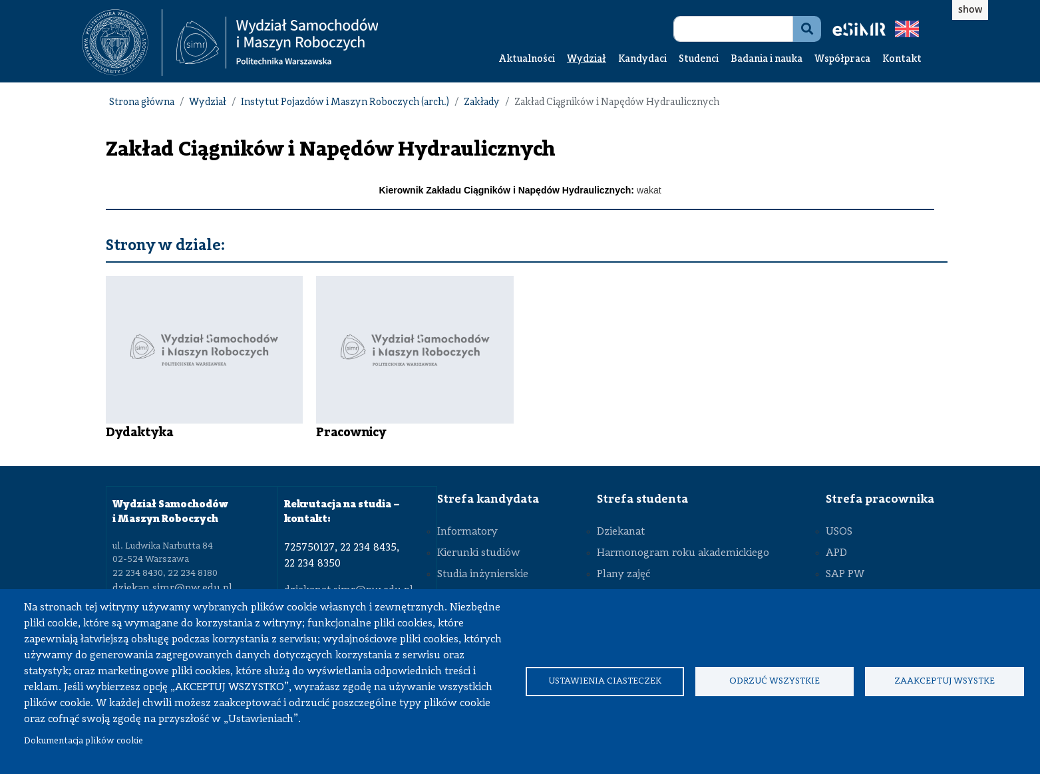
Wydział (586, 59)
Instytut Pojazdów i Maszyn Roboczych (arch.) (345, 103)
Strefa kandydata (488, 499)
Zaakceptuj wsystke (944, 681)
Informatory (467, 532)
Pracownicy (351, 433)
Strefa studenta (642, 499)
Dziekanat (621, 532)
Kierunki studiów (478, 553)
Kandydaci (642, 59)
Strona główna (141, 103)
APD (836, 553)
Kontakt (902, 59)
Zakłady (482, 103)
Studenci (699, 59)
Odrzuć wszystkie (774, 681)
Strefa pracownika (880, 499)
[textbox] (122, 42)
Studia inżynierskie (482, 574)
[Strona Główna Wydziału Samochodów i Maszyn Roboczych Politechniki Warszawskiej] (277, 43)
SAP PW (845, 574)
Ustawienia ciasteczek (604, 681)
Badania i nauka (766, 59)
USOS (839, 532)
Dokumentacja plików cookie (83, 741)
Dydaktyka (139, 433)
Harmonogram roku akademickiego (683, 553)
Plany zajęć (623, 574)
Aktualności (527, 59)
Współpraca (842, 59)
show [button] (970, 9)
